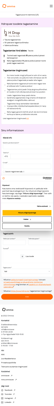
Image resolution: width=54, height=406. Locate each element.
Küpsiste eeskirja (14, 198)
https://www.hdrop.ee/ (20, 291)
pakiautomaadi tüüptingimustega (24, 280)
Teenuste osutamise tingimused (14, 367)
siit (27, 118)
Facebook (8, 390)
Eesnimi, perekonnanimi (11, 143)
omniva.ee (7, 375)
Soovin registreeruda (15, 172)
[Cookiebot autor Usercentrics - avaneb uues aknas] (43, 178)
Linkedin (8, 402)
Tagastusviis (7, 268)
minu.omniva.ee (9, 379)
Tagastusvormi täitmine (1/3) (27, 15)
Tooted (5, 249)
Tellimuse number (9, 239)
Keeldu (27, 226)
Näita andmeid (42, 206)
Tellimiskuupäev (33, 239)
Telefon (6, 153)
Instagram (8, 398)
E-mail (5, 163)
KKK (3, 355)
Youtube (8, 394)
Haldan (27, 219)
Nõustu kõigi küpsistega (27, 213)
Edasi (27, 297)
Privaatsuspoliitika (8, 363)
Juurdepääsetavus (8, 359)
